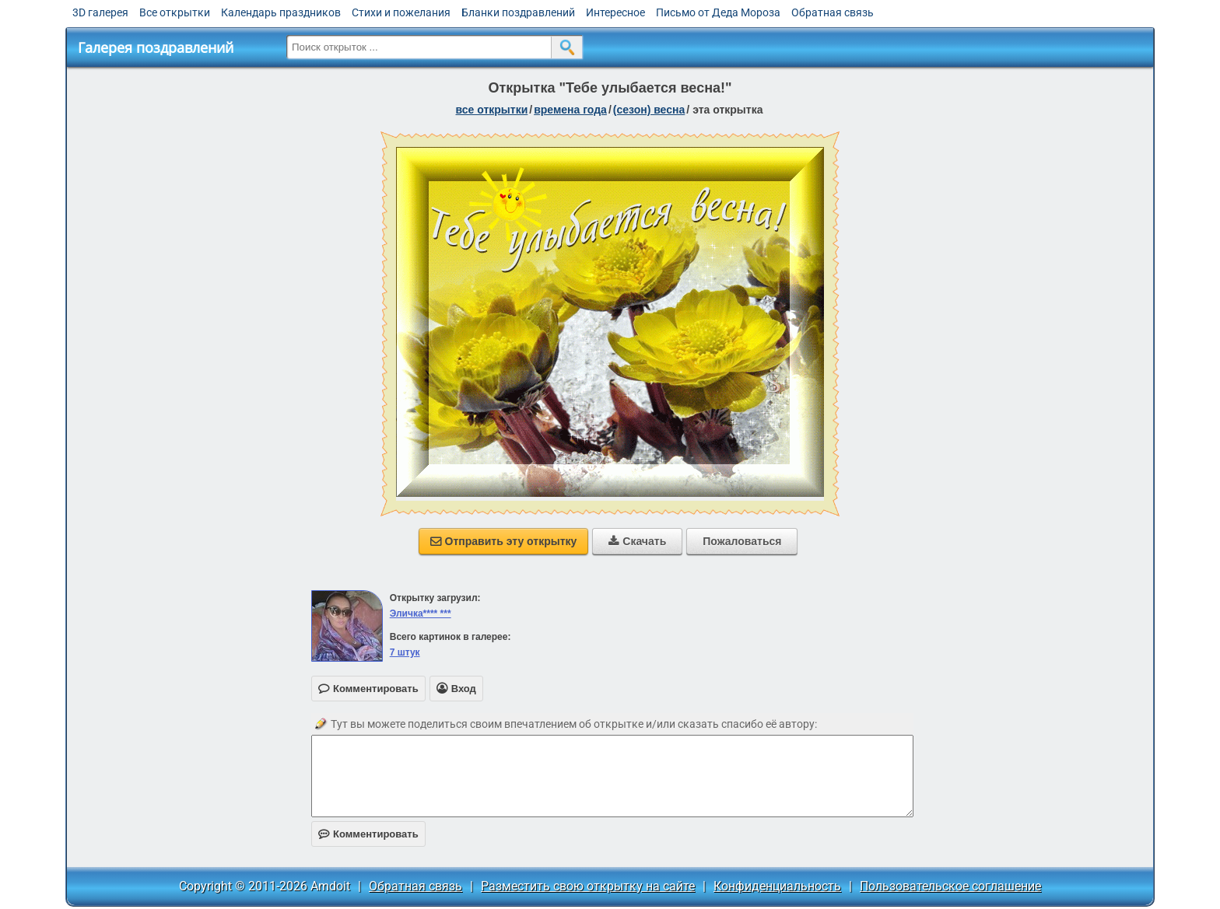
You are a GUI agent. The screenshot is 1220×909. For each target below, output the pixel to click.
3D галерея (100, 12)
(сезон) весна (649, 109)
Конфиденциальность (777, 886)
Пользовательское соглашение (950, 886)
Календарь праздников (281, 12)
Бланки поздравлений (518, 12)
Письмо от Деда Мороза (718, 12)
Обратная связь (832, 12)
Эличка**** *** (420, 613)
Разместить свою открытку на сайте (588, 886)
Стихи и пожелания (401, 12)
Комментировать (368, 834)
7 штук (405, 652)
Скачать (637, 541)
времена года (570, 109)
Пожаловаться (742, 541)
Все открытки (174, 12)
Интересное (615, 12)
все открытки (492, 109)
